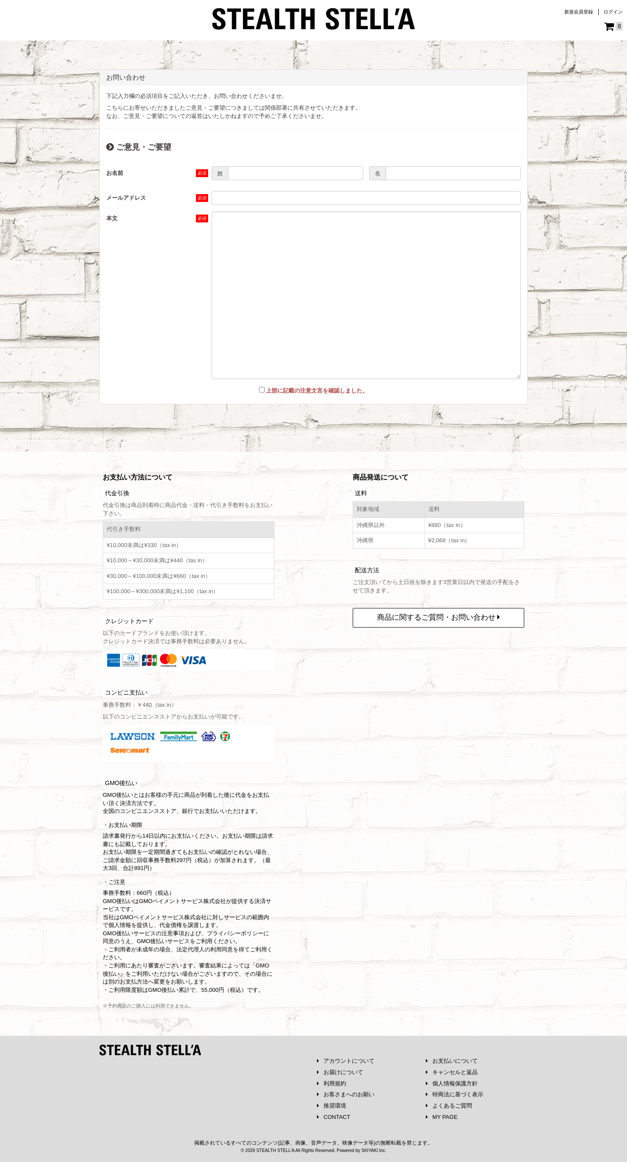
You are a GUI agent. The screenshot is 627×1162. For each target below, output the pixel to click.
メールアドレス (126, 198)
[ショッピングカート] (613, 26)
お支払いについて (452, 1060)
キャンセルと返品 (452, 1071)
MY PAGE (442, 1117)
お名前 (114, 173)
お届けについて (340, 1071)
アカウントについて (345, 1060)
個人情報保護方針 (452, 1083)
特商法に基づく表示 (454, 1094)
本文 (112, 218)
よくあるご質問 (449, 1105)
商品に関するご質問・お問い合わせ (438, 617)
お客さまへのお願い (345, 1094)
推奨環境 (331, 1105)
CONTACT (334, 1117)
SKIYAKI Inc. (373, 1150)
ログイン (613, 11)
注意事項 (173, 933)
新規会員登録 (578, 11)
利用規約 (331, 1083)
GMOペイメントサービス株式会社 (163, 916)
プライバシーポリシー (235, 933)
